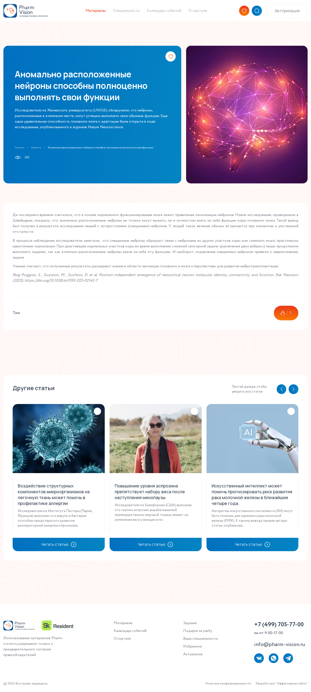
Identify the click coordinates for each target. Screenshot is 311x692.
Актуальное (193, 655)
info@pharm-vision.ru (279, 644)
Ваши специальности (200, 639)
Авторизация (287, 13)
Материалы (88, 13)
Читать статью (59, 550)
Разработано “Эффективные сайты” (279, 683)
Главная (20, 147)
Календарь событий (164, 13)
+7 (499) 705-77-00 (279, 624)
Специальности (122, 13)
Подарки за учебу (198, 631)
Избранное (192, 647)
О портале (201, 13)
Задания (190, 623)
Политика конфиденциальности (221, 683)
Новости (38, 147)
